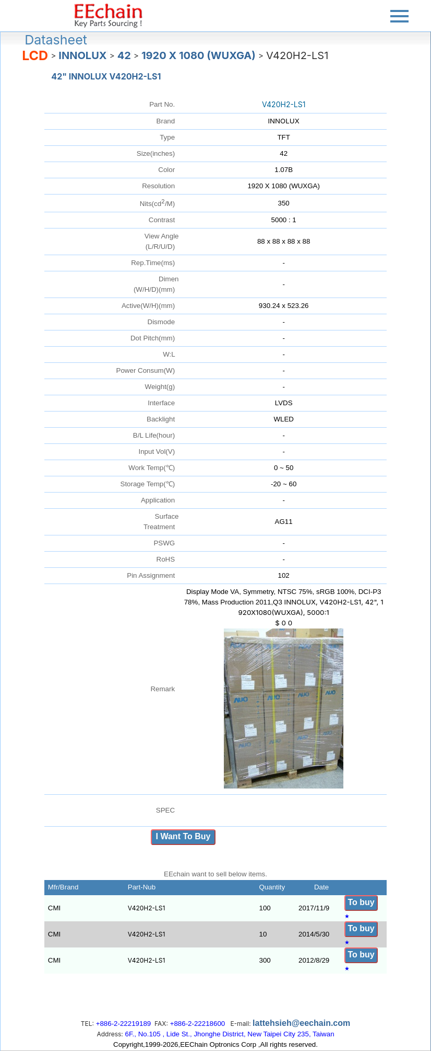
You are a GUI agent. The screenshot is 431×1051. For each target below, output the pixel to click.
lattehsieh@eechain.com (301, 1023)
